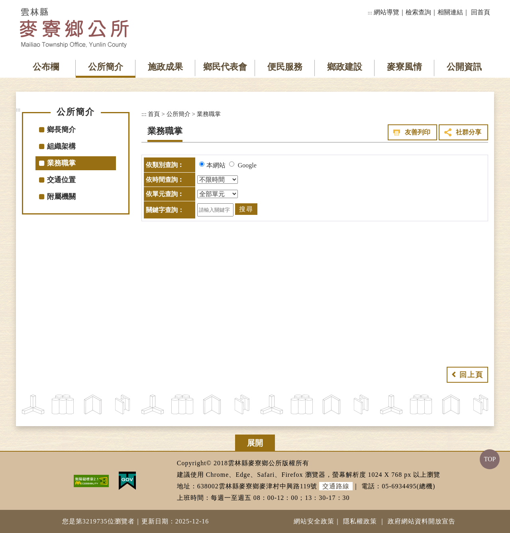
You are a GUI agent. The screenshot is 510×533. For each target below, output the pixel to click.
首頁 (154, 113)
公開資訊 (464, 67)
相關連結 (450, 12)
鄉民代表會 (225, 67)
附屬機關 (61, 197)
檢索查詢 (418, 12)
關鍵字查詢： (165, 210)
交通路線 (335, 486)
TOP (490, 459)
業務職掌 (61, 163)
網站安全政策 (314, 521)
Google (247, 165)
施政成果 (165, 67)
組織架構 (61, 146)
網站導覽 (386, 12)
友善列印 (417, 132)
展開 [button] (255, 443)
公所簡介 (105, 67)
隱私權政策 (360, 521)
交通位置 (61, 180)
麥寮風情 (404, 67)
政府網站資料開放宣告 (421, 521)
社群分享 (468, 132)
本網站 (216, 165)
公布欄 (46, 67)
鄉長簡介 (61, 130)
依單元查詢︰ (165, 194)
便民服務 (284, 67)
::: (370, 13)
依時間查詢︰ (165, 179)
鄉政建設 (344, 67)
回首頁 (480, 12)
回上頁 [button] (471, 375)
